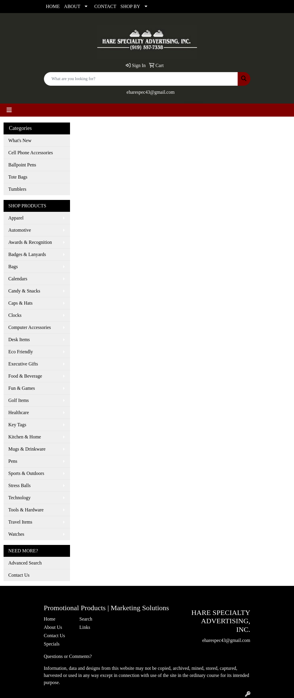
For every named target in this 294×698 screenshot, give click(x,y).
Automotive (19, 230)
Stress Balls (19, 485)
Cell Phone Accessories (30, 152)
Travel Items (20, 521)
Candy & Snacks (24, 290)
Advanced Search (25, 562)
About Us (53, 627)
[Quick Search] (141, 79)
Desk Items (19, 339)
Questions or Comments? (68, 656)
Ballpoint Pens (22, 164)
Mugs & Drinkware (26, 448)
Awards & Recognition (30, 242)
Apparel (16, 217)
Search (86, 618)
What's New (19, 140)
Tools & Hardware (26, 509)
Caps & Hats (20, 303)
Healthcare (18, 412)
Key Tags (17, 424)
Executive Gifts (23, 363)
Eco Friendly (20, 351)
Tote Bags (17, 176)
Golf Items (18, 400)
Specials (52, 643)
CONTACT (105, 6)
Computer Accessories (29, 327)
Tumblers (17, 189)
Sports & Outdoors (26, 473)
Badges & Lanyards (27, 254)
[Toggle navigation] (9, 110)
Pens (12, 461)
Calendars (17, 278)
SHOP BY (130, 6)
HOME (53, 6)
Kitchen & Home (24, 436)
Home (49, 618)
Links (85, 627)
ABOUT (72, 6)
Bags (13, 266)
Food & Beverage (25, 376)
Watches (16, 534)
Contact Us (19, 575)
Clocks (14, 315)
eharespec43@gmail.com (151, 92)
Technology (19, 497)
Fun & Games (21, 388)
